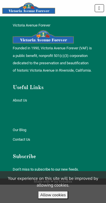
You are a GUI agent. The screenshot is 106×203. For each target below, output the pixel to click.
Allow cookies (53, 195)
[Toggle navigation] (99, 8)
